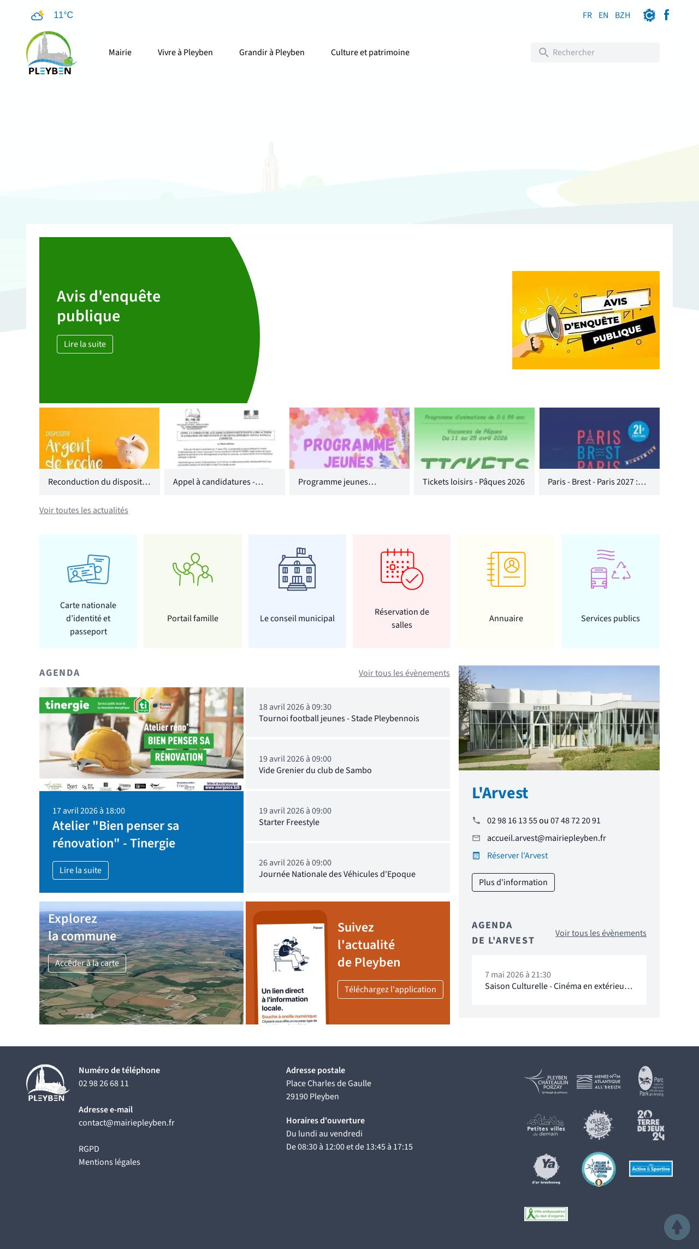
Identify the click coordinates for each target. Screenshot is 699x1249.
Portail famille (192, 618)
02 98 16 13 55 (512, 821)
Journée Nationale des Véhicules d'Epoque (337, 874)
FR (587, 15)
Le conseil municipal (297, 618)
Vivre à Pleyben (185, 52)
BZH (622, 15)
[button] (677, 1227)
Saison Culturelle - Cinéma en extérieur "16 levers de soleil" (556, 991)
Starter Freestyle (289, 822)
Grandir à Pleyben (272, 52)
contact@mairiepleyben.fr (127, 1123)
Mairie (120, 52)
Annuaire (506, 618)
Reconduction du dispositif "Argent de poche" (97, 488)
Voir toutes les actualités (83, 510)
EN (603, 15)
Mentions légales (109, 1162)
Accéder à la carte (87, 963)
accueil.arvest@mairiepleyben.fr (546, 838)
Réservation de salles (402, 618)
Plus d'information (513, 882)
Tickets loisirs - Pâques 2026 (474, 482)
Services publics (610, 618)
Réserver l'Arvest (517, 856)
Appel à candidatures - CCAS (214, 488)
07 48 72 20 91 (575, 821)
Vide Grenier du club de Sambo (315, 770)
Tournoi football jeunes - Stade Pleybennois (339, 718)
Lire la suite (85, 344)
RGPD (89, 1149)
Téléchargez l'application (390, 989)
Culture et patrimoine (370, 52)
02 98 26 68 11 (104, 1083)
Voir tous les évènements (404, 673)
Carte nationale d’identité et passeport (88, 618)
